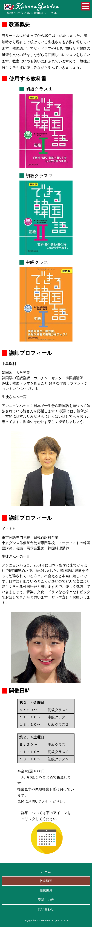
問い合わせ (46, 909)
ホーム (46, 871)
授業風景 (46, 890)
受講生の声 (46, 900)
